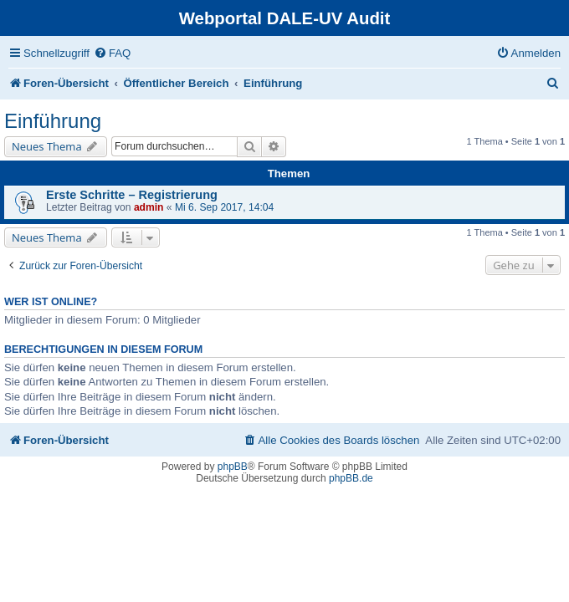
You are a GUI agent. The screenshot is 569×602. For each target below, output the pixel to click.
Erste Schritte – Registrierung (132, 195)
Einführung (52, 121)
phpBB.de (351, 478)
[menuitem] (112, 53)
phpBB (233, 466)
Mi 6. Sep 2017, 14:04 (224, 207)
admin (149, 207)
